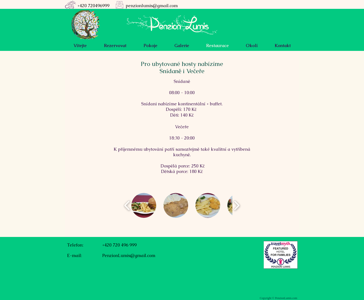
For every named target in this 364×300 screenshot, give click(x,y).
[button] (143, 205)
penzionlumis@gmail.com (152, 5)
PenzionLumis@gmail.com (128, 255)
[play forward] (236, 205)
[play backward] (127, 205)
